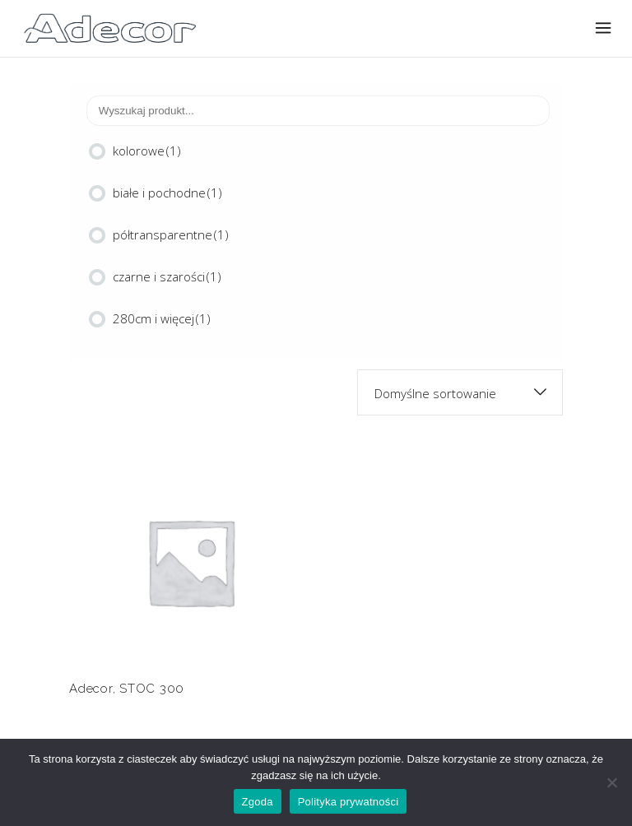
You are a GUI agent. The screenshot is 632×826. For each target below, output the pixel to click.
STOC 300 (151, 688)
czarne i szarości (167, 276)
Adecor (91, 688)
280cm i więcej (162, 318)
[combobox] (460, 392)
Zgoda (257, 802)
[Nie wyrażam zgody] (611, 782)
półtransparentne (171, 234)
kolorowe (147, 150)
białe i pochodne (167, 192)
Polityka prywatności (348, 802)
